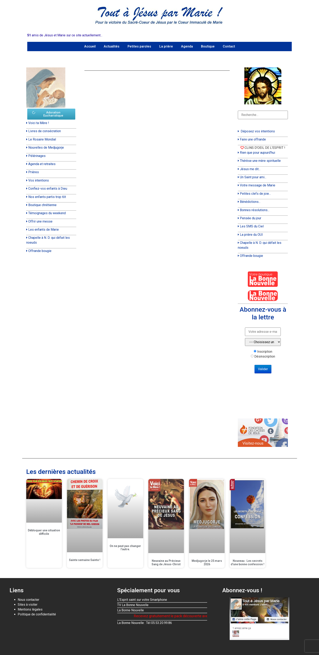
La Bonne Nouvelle (130, 610)
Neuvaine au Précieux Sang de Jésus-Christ (166, 562)
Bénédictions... (250, 202)
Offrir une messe (40, 221)
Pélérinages (37, 156)
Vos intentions (38, 180)
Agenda (187, 46)
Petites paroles (139, 46)
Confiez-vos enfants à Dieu (47, 188)
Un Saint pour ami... (253, 177)
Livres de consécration (44, 131)
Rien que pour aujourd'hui (257, 153)
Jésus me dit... (250, 169)
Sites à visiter (27, 604)
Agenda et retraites (42, 164)
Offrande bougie (39, 251)
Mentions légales (30, 609)
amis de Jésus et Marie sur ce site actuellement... (64, 35)
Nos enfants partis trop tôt (47, 197)
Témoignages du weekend (47, 213)
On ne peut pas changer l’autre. (125, 547)
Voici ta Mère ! (38, 123)
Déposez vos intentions (258, 131)
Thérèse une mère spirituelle (260, 161)
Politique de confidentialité (37, 614)
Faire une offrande (253, 139)
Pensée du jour (250, 218)
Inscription (264, 351)
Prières (33, 172)
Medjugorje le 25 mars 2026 (207, 562)
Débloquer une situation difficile (44, 532)
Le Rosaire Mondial (42, 139)
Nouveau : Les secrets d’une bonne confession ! (247, 562)
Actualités (111, 46)
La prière (166, 46)
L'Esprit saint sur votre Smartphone (142, 600)
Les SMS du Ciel (252, 226)
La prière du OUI (251, 235)
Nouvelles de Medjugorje (46, 147)
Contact (229, 46)
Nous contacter (28, 600)
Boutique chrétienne (42, 205)
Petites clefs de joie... (255, 194)
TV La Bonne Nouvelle (133, 605)
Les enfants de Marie (43, 229)
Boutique (208, 46)
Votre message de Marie (257, 185)
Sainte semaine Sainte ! (84, 560)
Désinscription (264, 356)
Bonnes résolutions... (254, 210)
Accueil (90, 46)
